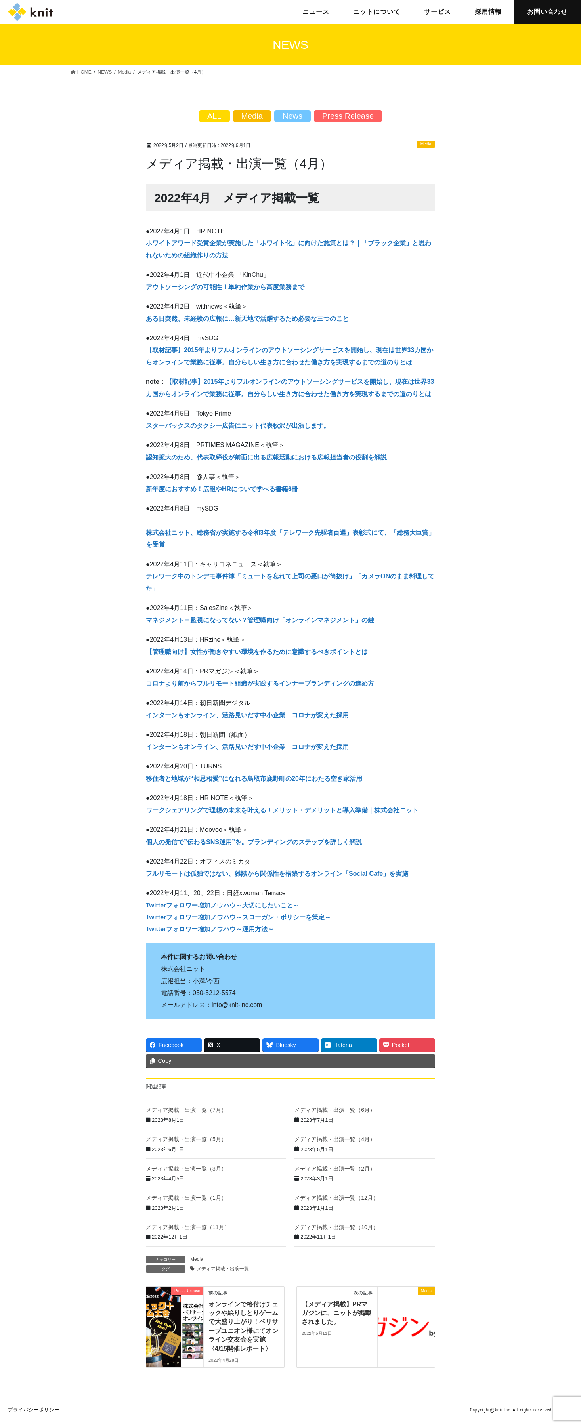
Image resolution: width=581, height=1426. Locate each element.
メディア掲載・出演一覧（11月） (188, 1227)
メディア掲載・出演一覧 (223, 1269)
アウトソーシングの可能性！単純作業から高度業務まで (225, 287)
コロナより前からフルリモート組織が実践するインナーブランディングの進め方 (260, 683)
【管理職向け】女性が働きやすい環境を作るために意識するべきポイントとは (257, 651)
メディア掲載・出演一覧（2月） (334, 1168)
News (292, 116)
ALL (214, 116)
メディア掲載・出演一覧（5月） (186, 1139)
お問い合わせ (547, 11)
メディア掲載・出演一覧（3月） (186, 1168)
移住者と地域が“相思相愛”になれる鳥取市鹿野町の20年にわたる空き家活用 (254, 778)
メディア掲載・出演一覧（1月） (186, 1198)
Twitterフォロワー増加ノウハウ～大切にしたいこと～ (222, 905)
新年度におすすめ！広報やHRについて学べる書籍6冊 (222, 489)
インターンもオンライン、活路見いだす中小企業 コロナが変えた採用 (247, 715)
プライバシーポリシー (33, 1410)
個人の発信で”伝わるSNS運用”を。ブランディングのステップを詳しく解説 (254, 842)
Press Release (348, 116)
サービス (437, 11)
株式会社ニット (30, 12)
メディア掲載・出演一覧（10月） (336, 1227)
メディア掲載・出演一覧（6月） (334, 1110)
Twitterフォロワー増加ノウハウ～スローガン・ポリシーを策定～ (238, 917)
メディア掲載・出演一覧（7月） (186, 1110)
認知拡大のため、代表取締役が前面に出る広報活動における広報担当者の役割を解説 (266, 457)
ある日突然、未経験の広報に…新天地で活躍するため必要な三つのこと (247, 318)
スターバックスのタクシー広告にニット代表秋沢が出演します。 (238, 425)
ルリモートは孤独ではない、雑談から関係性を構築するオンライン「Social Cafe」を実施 (280, 873)
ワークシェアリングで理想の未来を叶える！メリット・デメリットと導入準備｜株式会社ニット (282, 810)
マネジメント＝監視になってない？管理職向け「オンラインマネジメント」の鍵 (260, 620)
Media (425, 144)
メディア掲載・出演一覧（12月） (336, 1198)
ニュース (315, 11)
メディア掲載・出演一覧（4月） (334, 1139)
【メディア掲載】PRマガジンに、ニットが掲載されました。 (336, 1313)
